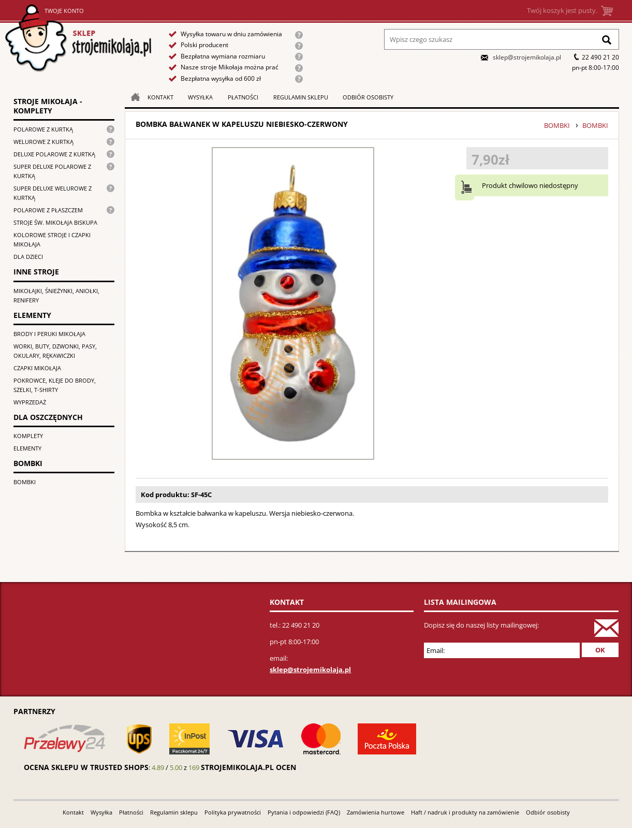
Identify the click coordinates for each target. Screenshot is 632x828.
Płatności (243, 97)
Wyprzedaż (29, 402)
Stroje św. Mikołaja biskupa (55, 222)
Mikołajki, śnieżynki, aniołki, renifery (56, 295)
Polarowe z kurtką (43, 129)
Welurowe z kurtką (43, 142)
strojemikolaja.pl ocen (248, 767)
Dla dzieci (28, 256)
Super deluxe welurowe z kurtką (52, 192)
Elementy (27, 448)
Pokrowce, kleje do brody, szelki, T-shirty (54, 385)
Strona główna (79, 38)
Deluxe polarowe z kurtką (54, 154)
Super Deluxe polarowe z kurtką (52, 171)
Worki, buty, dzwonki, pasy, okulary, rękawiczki (55, 350)
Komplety (28, 436)
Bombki (24, 482)
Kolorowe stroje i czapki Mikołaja (52, 239)
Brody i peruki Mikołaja (49, 334)
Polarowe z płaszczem (48, 210)
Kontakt (160, 97)
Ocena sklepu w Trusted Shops (86, 767)
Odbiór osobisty (368, 97)
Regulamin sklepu (300, 97)
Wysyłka (200, 97)
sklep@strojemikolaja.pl (527, 57)
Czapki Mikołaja (37, 368)
